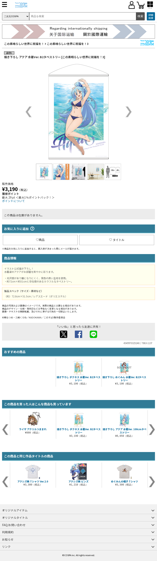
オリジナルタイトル (15, 517)
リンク (6, 546)
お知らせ (7, 539)
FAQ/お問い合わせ (14, 525)
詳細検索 (150, 16)
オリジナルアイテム (15, 510)
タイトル (116, 239)
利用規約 (7, 532)
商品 (40, 239)
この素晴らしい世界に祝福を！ (24, 44)
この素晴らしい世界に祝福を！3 (68, 44)
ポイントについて (13, 201)
